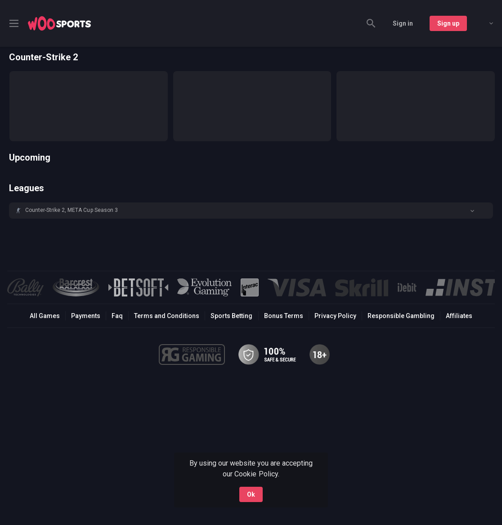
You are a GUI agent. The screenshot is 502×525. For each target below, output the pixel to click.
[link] (59, 23)
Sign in (403, 23)
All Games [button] (45, 315)
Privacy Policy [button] (335, 315)
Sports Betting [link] (231, 315)
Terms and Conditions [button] (166, 315)
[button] (251, 210)
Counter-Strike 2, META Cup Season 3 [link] (71, 210)
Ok (251, 494)
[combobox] (484, 23)
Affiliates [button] (459, 315)
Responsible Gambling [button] (401, 315)
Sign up (448, 23)
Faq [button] (117, 315)
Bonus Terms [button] (283, 315)
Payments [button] (85, 315)
